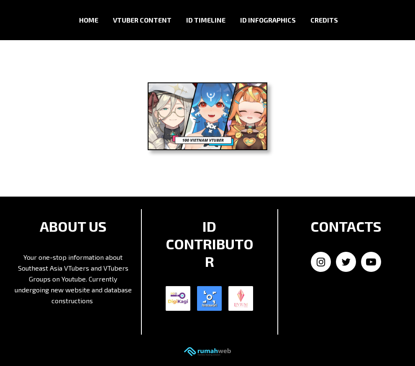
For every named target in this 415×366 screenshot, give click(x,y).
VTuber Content (142, 20)
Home (88, 20)
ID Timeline (205, 20)
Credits (324, 20)
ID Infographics (268, 20)
